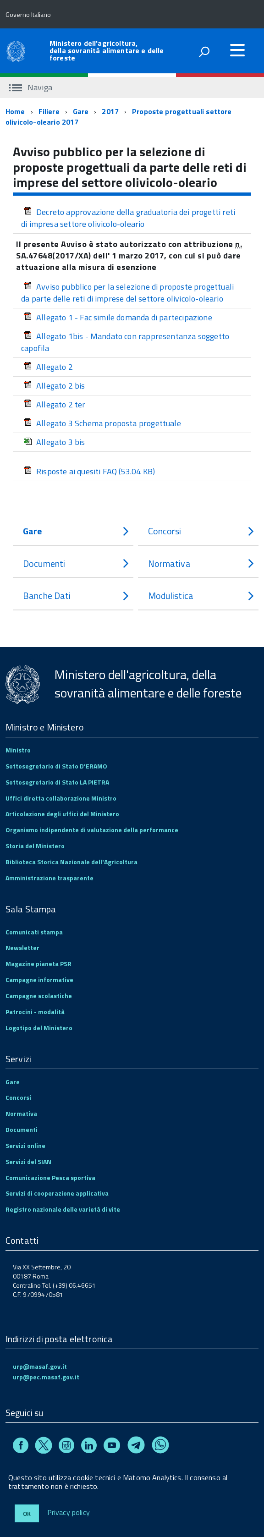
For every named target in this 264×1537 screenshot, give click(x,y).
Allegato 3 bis (54, 442)
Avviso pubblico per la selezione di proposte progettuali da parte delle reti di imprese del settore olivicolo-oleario (127, 292)
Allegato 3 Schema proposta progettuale (102, 423)
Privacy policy (68, 1512)
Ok (27, 1513)
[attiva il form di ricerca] (204, 51)
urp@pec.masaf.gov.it (46, 1377)
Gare (81, 111)
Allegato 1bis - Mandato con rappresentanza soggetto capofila (125, 342)
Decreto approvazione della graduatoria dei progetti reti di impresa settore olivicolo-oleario (128, 218)
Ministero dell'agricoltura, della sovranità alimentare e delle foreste (107, 50)
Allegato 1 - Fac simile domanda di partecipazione (117, 317)
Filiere (49, 111)
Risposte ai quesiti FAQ (89, 471)
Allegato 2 (48, 367)
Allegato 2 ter (54, 404)
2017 (110, 111)
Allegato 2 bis (54, 385)
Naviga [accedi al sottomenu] (30, 87)
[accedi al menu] (237, 50)
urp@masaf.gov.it (40, 1366)
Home (15, 111)
